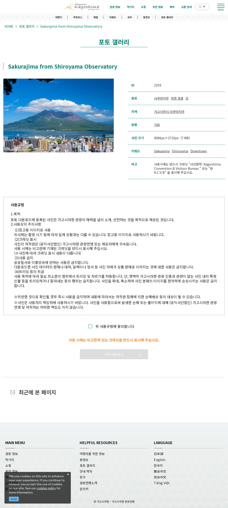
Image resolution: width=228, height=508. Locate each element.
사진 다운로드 (114, 354)
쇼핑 (8, 465)
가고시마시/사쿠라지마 (169, 112)
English (159, 459)
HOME (8, 26)
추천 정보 (11, 471)
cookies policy (46, 488)
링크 (83, 477)
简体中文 (160, 477)
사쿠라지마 (161, 98)
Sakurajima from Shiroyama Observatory (71, 26)
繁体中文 (160, 471)
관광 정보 (11, 453)
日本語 (158, 453)
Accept (14, 499)
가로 (157, 125)
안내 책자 (86, 471)
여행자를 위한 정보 (92, 453)
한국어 (158, 465)
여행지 (58, 17)
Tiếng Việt (161, 483)
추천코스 (77, 17)
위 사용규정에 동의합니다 (115, 326)
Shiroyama (180, 151)
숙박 (129, 17)
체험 (96, 17)
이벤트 (112, 17)
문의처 (84, 489)
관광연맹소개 (88, 483)
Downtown (198, 151)
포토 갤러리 (167, 17)
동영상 (146, 17)
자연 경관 (177, 98)
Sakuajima (162, 151)
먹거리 (9, 459)
